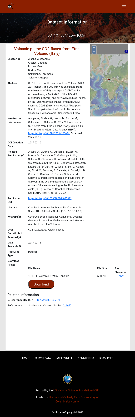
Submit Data (43, 358)
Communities (86, 358)
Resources (106, 358)
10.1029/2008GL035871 (46, 300)
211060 (67, 305)
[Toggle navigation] (124, 6)
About (26, 358)
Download (41, 284)
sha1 (122, 276)
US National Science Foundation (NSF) (76, 390)
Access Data (64, 358)
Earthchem (58, 412)
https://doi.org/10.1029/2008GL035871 (50, 198)
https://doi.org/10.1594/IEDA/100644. (49, 133)
